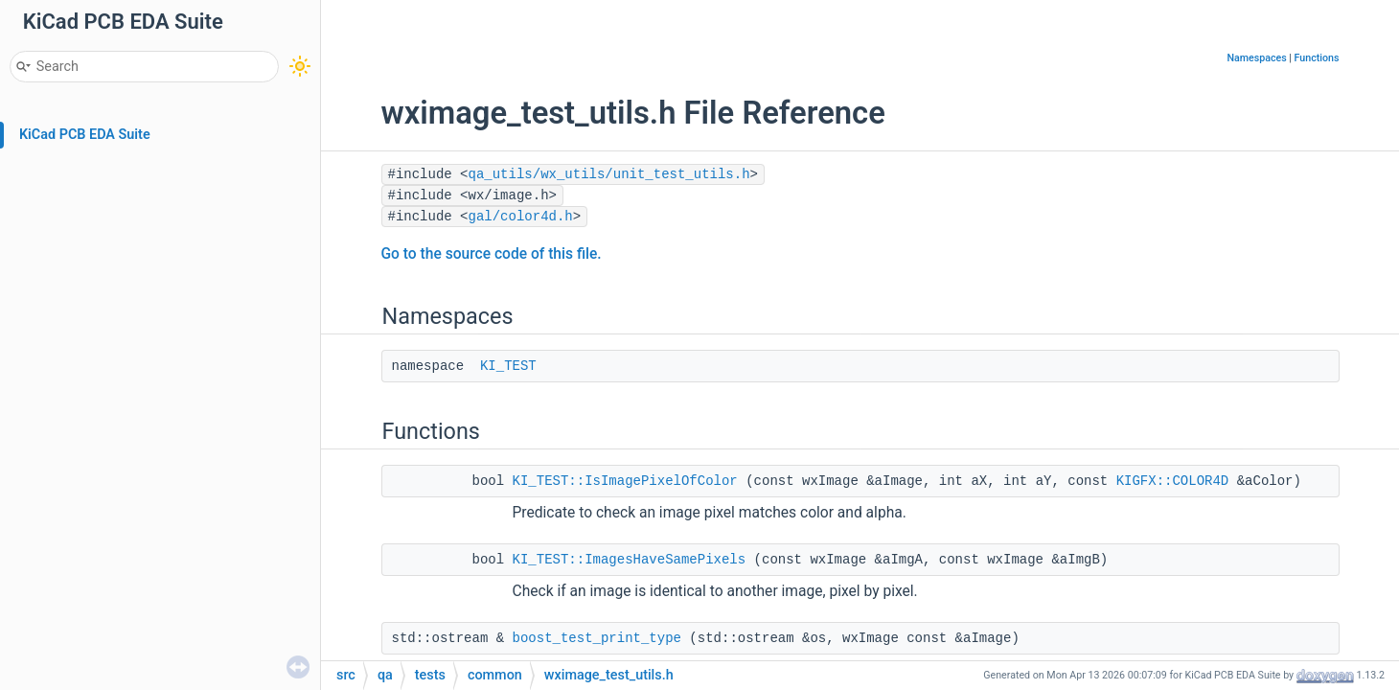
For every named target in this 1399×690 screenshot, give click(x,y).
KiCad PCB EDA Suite (84, 134)
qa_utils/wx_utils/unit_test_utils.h (609, 174)
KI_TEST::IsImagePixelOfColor (625, 481)
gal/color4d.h (521, 216)
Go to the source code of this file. (491, 254)
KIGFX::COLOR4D (1172, 481)
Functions (1317, 58)
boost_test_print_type (597, 638)
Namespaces (1256, 58)
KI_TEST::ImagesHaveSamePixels (629, 559)
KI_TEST (508, 366)
